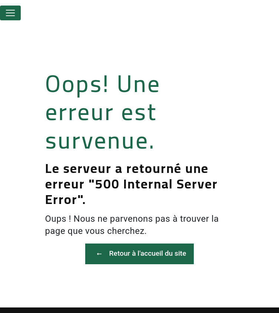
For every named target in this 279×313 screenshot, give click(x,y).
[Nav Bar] (10, 13)
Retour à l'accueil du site (139, 254)
